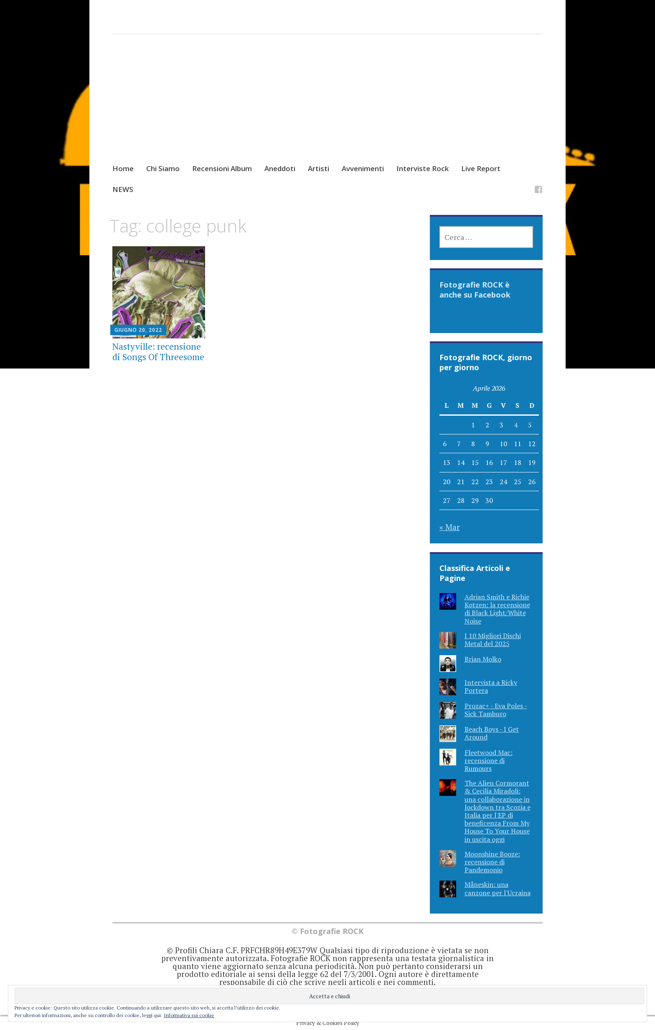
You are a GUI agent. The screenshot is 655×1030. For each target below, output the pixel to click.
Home (123, 168)
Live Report (480, 168)
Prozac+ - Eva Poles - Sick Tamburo (496, 709)
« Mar (449, 527)
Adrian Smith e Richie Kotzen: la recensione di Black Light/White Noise (497, 609)
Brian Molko (483, 659)
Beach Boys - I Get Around (492, 733)
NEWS (122, 189)
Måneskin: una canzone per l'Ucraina (498, 888)
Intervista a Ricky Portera (491, 686)
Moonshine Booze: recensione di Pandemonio (492, 861)
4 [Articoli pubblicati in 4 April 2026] (516, 424)
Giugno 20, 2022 (138, 329)
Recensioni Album (222, 168)
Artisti (318, 168)
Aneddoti (279, 168)
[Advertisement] (328, 106)
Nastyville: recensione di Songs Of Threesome (158, 352)
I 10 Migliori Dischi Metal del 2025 (493, 639)
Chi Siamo (163, 168)
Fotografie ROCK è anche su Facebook (474, 290)
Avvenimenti (363, 168)
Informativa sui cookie (189, 1015)
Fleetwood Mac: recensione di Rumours (489, 760)
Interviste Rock (422, 168)
